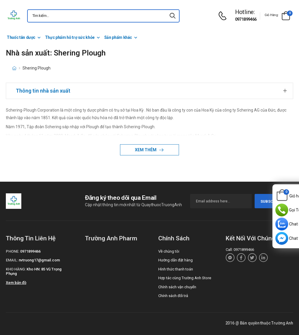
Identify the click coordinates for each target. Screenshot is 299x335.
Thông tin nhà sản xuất (43, 91)
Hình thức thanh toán (175, 269)
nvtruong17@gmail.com (39, 260)
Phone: (12, 251)
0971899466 (246, 19)
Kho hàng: (16, 269)
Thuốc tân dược (21, 37)
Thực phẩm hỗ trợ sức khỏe (70, 37)
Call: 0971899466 (240, 249)
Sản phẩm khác (118, 37)
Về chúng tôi (168, 251)
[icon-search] (173, 15)
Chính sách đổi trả (173, 296)
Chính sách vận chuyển (177, 287)
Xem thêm (146, 149)
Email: (12, 260)
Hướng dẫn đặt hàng (175, 260)
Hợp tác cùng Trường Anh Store (184, 278)
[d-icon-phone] (224, 15)
